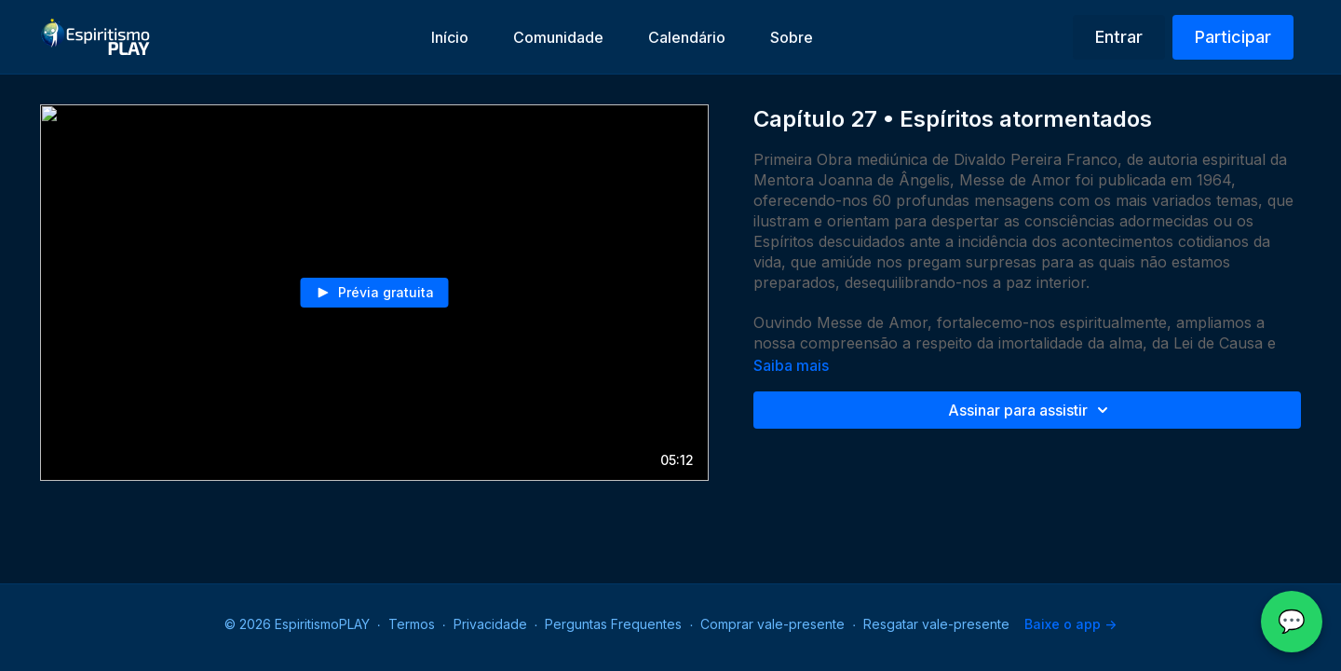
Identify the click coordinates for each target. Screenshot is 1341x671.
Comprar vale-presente (772, 624)
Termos (411, 624)
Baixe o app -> (1070, 624)
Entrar (1119, 37)
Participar (1233, 37)
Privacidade (490, 624)
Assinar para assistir (1031, 410)
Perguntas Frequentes (613, 624)
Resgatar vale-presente (936, 624)
